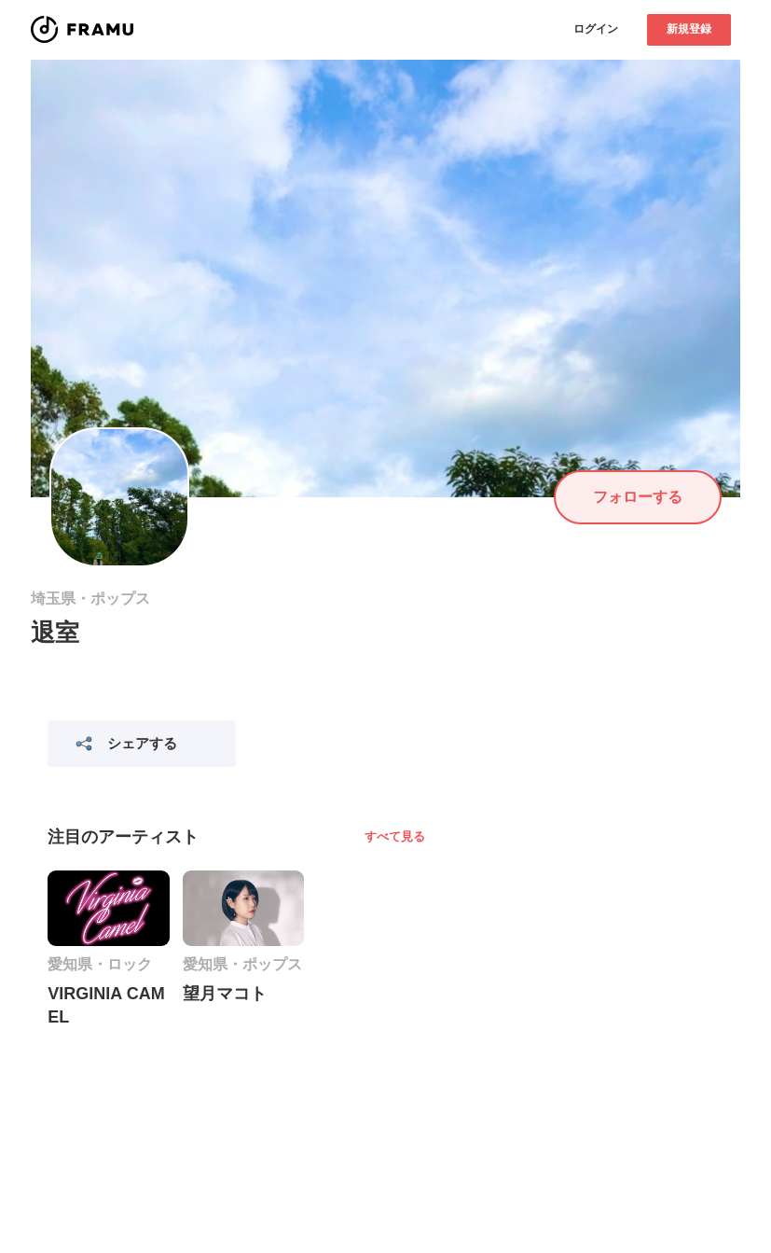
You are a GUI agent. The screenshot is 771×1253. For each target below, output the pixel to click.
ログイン (595, 28)
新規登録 (689, 28)
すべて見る (395, 836)
